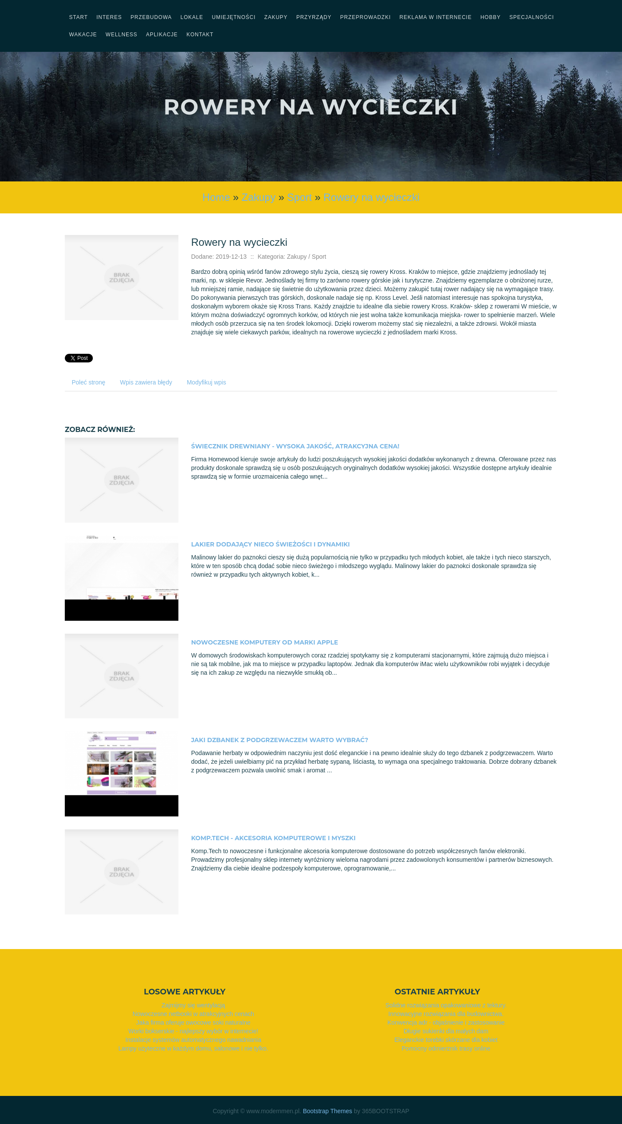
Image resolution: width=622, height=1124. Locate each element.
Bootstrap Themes (327, 1111)
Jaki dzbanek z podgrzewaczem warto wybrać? (279, 740)
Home (216, 197)
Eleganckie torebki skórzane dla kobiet (446, 1039)
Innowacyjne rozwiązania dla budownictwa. (446, 1013)
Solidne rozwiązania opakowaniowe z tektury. (446, 1005)
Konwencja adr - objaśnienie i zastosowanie (446, 1022)
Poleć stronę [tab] (88, 382)
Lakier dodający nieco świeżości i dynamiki (270, 544)
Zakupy (258, 197)
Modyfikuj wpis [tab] (206, 382)
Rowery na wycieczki (372, 197)
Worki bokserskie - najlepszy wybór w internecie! (193, 1031)
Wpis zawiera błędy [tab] (146, 382)
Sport (299, 197)
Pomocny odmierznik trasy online (446, 1048)
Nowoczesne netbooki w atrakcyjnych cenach (193, 1013)
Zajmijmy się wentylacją (193, 1005)
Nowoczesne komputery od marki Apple (264, 642)
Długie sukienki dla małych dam (445, 1031)
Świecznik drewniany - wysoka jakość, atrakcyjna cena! (295, 446)
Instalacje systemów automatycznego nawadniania (193, 1039)
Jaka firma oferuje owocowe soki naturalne (193, 1022)
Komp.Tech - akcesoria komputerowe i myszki (273, 838)
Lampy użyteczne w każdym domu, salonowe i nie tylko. (193, 1048)
